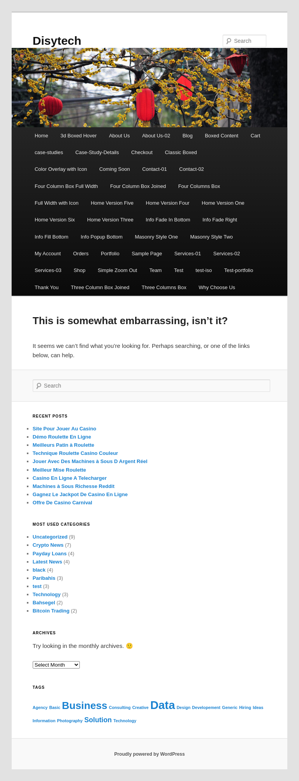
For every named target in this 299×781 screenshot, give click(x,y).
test (37, 586)
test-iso (203, 270)
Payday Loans (50, 553)
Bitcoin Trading (51, 611)
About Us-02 (156, 136)
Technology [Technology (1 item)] (124, 720)
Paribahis (44, 578)
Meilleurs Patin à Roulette (63, 445)
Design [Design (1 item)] (184, 707)
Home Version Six (55, 220)
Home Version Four (168, 203)
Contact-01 (154, 169)
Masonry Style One (156, 237)
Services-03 (48, 270)
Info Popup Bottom (102, 237)
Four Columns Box (199, 186)
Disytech (57, 40)
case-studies (49, 152)
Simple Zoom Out (117, 270)
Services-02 (226, 253)
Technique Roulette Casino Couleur (75, 453)
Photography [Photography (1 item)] (70, 720)
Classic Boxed (181, 152)
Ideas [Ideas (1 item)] (258, 707)
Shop (79, 270)
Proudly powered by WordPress (149, 754)
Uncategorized (50, 537)
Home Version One (223, 203)
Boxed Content (221, 136)
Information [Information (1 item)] (44, 720)
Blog (188, 136)
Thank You (46, 287)
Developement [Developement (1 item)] (206, 707)
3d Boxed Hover (78, 136)
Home (41, 136)
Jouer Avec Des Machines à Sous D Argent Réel (90, 461)
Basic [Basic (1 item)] (54, 707)
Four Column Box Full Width (66, 186)
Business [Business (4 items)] (84, 705)
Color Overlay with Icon (61, 169)
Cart (255, 136)
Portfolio (110, 253)
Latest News (47, 562)
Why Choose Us (217, 287)
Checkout (142, 152)
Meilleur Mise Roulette (59, 470)
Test (178, 270)
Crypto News (48, 545)
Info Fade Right (219, 220)
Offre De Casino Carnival (62, 502)
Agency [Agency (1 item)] (40, 707)
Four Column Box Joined (138, 186)
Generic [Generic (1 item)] (229, 707)
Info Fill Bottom (52, 237)
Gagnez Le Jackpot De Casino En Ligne (80, 494)
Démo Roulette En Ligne (62, 437)
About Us (119, 136)
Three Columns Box (164, 287)
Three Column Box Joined (100, 287)
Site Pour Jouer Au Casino (65, 429)
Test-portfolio (238, 270)
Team (156, 270)
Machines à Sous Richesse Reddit (73, 486)
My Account (48, 253)
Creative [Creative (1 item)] (140, 707)
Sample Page (147, 253)
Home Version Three (110, 220)
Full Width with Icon (57, 203)
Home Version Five (112, 203)
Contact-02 (191, 169)
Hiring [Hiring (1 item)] (245, 707)
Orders (81, 253)
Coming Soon (114, 169)
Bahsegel (44, 602)
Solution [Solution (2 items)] (98, 720)
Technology (47, 594)
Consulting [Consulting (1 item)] (120, 707)
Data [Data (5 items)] (162, 705)
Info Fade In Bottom (168, 220)
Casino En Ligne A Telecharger (70, 478)
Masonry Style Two (211, 237)
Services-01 (187, 253)
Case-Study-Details (97, 152)
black (39, 570)
